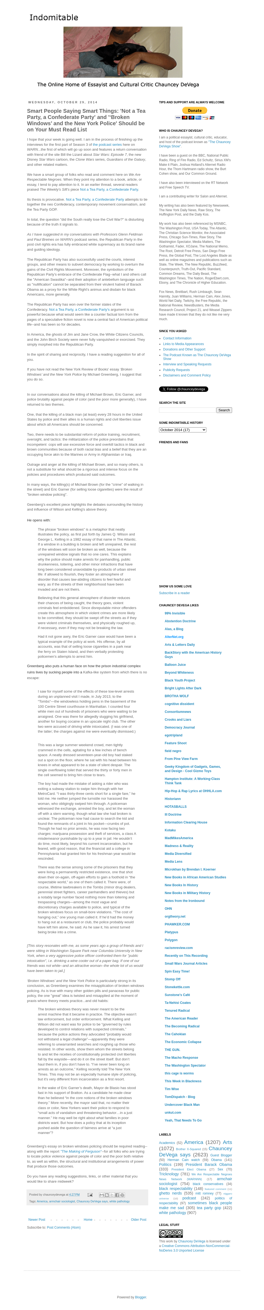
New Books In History (181, 885)
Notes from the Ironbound (184, 901)
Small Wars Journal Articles (186, 963)
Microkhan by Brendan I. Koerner (190, 869)
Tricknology (169, 1174)
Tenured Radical (177, 1011)
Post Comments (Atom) (64, 1227)
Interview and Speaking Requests (187, 364)
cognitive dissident (179, 704)
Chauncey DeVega (191, 1241)
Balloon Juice (175, 665)
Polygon (171, 940)
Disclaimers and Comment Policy (187, 375)
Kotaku (170, 830)
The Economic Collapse (183, 1042)
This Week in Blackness (183, 1081)
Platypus (171, 932)
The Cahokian (175, 1034)
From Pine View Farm (181, 759)
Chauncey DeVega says (92, 1201)
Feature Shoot (176, 743)
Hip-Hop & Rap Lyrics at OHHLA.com (193, 791)
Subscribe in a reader (174, 593)
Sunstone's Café (177, 995)
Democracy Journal (180, 727)
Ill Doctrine (173, 814)
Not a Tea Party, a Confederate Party (109, 189)
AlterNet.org (174, 637)
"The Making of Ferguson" (80, 1151)
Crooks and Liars (178, 720)
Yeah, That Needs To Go (183, 1120)
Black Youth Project (180, 680)
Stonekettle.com (177, 987)
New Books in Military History (187, 893)
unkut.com (173, 1112)
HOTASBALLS (176, 807)
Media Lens (173, 862)
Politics (165, 1164)
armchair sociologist (62, 1201)
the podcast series (107, 145)
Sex (220, 1169)
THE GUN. (172, 1050)
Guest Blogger (221, 1155)
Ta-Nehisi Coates (178, 1003)
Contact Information (177, 338)
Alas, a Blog (174, 629)
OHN (168, 909)
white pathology (119, 1201)
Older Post (138, 1220)
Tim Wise (172, 1089)
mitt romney (204, 1193)
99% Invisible (175, 613)
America (42, 1201)
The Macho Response (181, 1058)
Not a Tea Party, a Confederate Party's (79, 309)
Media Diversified (178, 854)
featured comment (215, 1188)
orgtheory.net (175, 916)
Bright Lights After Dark (183, 688)
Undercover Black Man (182, 1105)
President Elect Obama (188, 1169)
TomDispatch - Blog (180, 1097)
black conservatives (208, 1184)
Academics (167, 1143)
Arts (227, 1142)
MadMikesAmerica (179, 838)
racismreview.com (179, 948)
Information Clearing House (186, 822)
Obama (216, 1160)
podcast (189, 1198)
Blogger (140, 1297)
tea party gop (209, 1208)
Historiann (173, 799)
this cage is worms (179, 1073)
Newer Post (36, 1220)
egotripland (173, 735)
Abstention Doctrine (180, 621)
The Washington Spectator (185, 1065)
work (169, 1241)
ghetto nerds (170, 1193)
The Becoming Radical (182, 1026)
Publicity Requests (176, 370)
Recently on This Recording (186, 956)
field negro (173, 751)
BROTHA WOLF (177, 696)
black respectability (176, 1188)
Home (88, 1220)
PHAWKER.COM (177, 924)
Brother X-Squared (188, 1149)
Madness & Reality (179, 846)
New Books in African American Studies (195, 877)
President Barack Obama (209, 1164)
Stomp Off (172, 979)
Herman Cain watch (184, 1160)
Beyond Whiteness (179, 672)
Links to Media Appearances (183, 344)
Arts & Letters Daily (180, 645)
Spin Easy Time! (177, 971)
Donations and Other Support (184, 349)
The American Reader (181, 1018)
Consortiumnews (178, 712)
